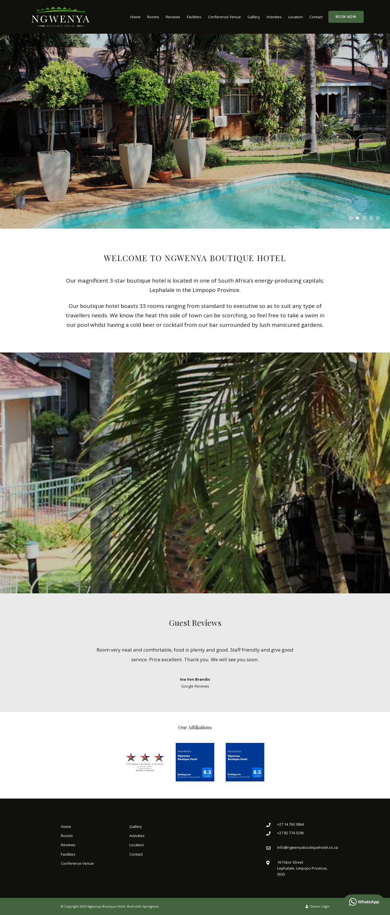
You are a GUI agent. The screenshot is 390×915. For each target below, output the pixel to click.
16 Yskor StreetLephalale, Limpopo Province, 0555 (302, 868)
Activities (274, 16)
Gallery (253, 16)
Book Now (346, 16)
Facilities (194, 16)
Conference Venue (224, 16)
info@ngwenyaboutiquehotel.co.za (307, 847)
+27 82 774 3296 (290, 832)
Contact (316, 16)
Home (135, 16)
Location (295, 16)
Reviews (173, 16)
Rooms (153, 16)
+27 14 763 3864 (290, 824)
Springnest (150, 906)
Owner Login (317, 906)
